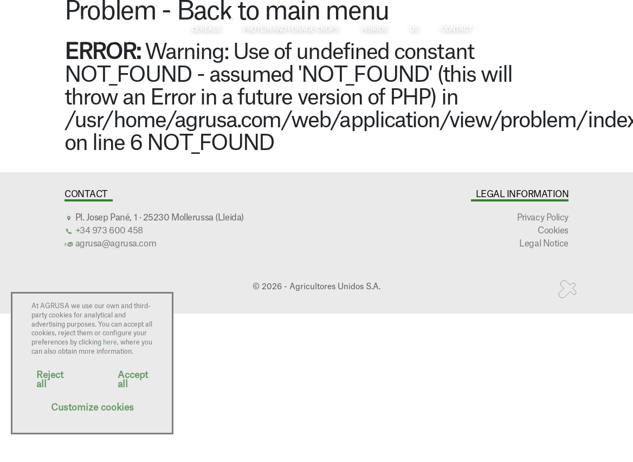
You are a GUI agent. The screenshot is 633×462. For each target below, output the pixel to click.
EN (555, 28)
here (110, 342)
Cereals (206, 29)
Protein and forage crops (290, 29)
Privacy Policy (543, 217)
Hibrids (374, 29)
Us (414, 29)
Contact (456, 29)
